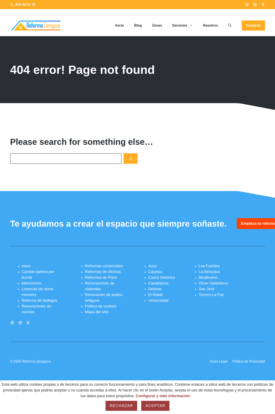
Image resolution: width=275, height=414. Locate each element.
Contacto (253, 25)
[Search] (131, 158)
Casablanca (158, 283)
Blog (138, 25)
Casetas (155, 272)
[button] (230, 25)
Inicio (119, 25)
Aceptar (155, 406)
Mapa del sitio (97, 312)
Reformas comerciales (104, 266)
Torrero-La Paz (211, 295)
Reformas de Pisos (101, 277)
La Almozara (209, 272)
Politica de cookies (101, 306)
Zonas (157, 25)
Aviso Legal (218, 361)
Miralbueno (208, 277)
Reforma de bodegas (39, 300)
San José (206, 289)
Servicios (185, 25)
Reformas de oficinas (103, 272)
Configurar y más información (163, 396)
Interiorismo (32, 283)
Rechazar (121, 406)
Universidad (158, 300)
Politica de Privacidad (249, 361)
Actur (152, 266)
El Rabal (155, 295)
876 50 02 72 (25, 4)
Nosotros (210, 25)
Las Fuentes (209, 266)
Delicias (155, 289)
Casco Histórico (161, 277)
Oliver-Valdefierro (213, 283)
